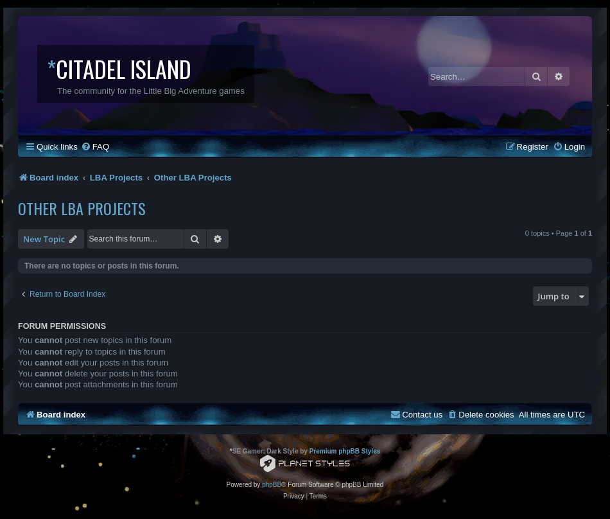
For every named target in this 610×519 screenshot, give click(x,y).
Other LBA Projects (82, 208)
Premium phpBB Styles (345, 451)
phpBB (271, 484)
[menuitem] (95, 146)
